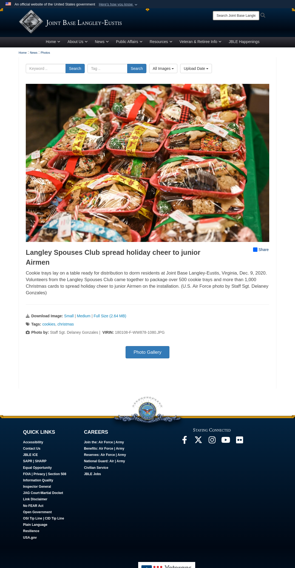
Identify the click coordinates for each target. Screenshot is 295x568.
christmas (65, 327)
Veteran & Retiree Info (201, 44)
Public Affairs (129, 44)
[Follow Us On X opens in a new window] (198, 444)
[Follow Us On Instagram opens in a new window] (212, 444)
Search (75, 71)
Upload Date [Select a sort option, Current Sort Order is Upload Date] (196, 71)
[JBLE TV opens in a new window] (225, 444)
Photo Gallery (147, 355)
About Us (77, 44)
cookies (48, 327)
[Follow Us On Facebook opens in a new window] (184, 444)
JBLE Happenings (244, 44)
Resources (161, 44)
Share (261, 252)
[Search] (236, 15)
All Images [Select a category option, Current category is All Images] (163, 71)
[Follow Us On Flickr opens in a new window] (239, 444)
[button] (118, 4)
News (102, 44)
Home (53, 44)
